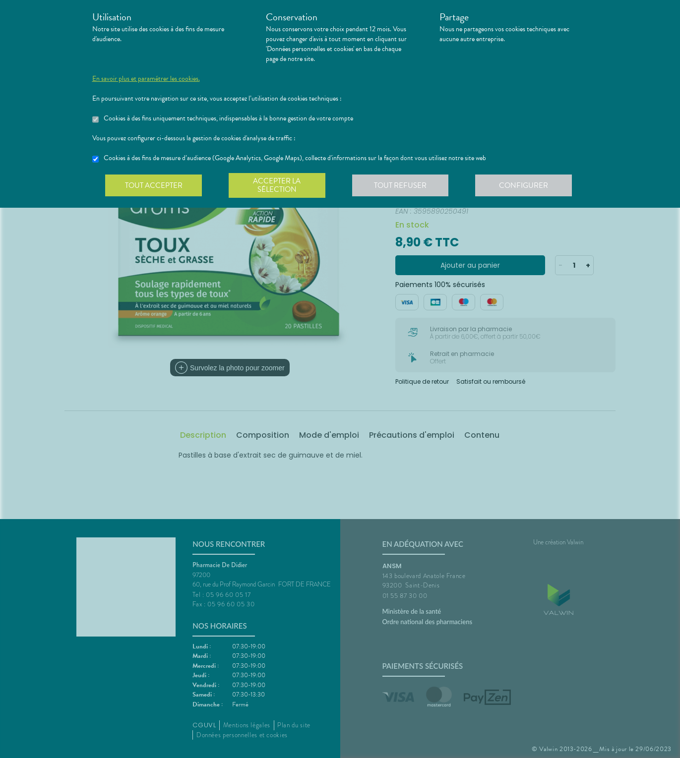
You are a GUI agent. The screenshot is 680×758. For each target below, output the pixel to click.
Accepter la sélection (278, 185)
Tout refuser (402, 185)
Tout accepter (154, 185)
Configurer (526, 185)
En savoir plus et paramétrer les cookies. (146, 79)
